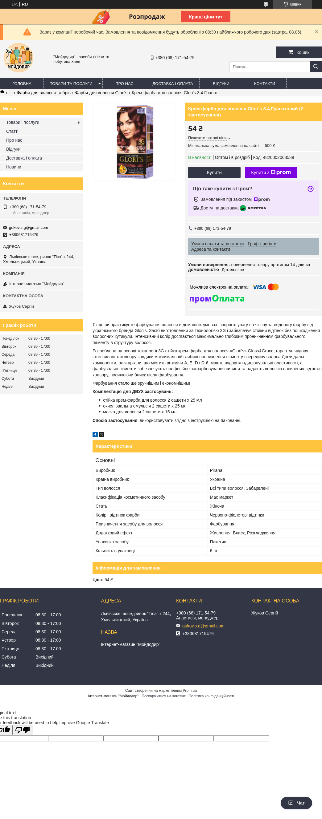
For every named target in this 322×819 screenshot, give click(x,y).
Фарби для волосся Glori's (101, 92)
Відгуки (221, 83)
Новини (13, 166)
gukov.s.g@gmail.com (28, 227)
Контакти (264, 83)
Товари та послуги (71, 83)
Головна (21, 83)
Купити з (271, 172)
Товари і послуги (22, 122)
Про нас (124, 83)
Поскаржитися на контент (163, 696)
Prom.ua (190, 690)
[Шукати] (316, 66)
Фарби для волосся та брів (44, 92)
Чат (296, 803)
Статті (12, 131)
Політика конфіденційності (211, 696)
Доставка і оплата (172, 83)
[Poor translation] (22, 730)
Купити (214, 172)
